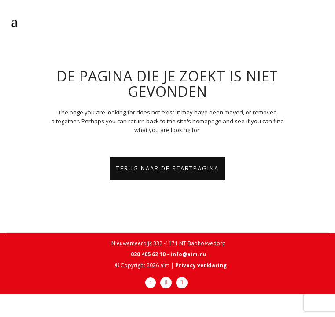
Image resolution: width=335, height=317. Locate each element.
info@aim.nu (188, 254)
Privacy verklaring (201, 265)
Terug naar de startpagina (167, 168)
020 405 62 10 (148, 254)
